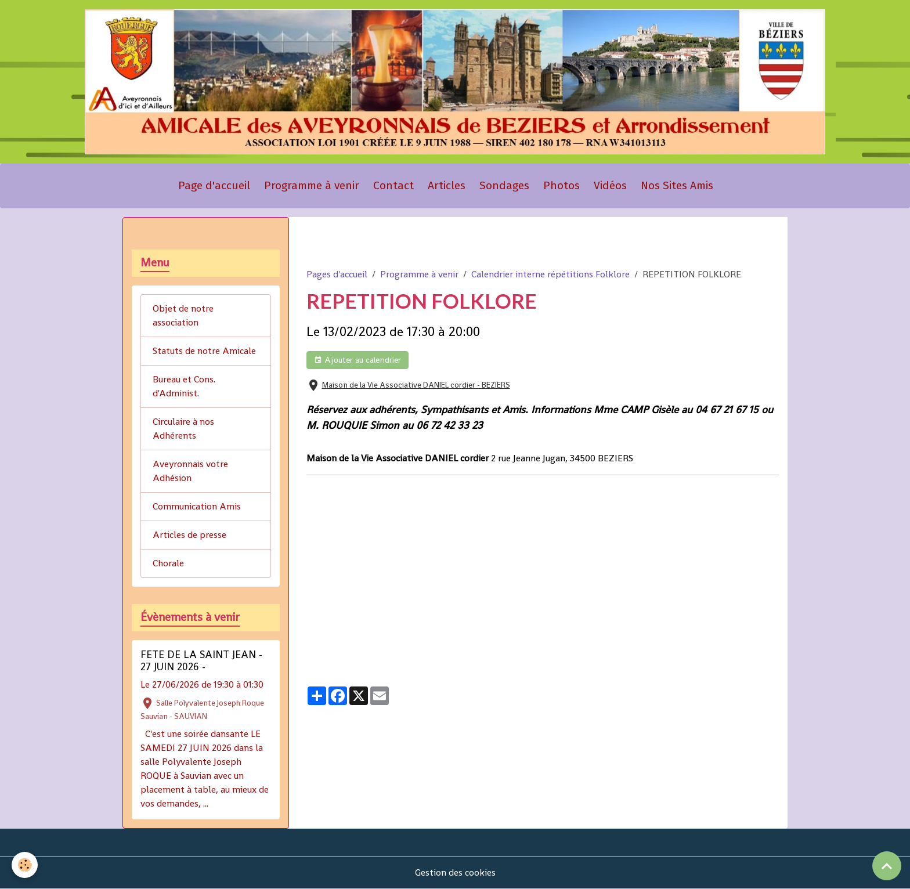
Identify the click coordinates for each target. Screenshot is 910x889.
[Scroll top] (886, 865)
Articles (446, 185)
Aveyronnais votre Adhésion (190, 471)
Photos (561, 185)
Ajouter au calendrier (357, 360)
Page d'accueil (214, 185)
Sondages (504, 185)
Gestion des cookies (455, 872)
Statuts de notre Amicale (204, 351)
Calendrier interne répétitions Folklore (550, 274)
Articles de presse (189, 535)
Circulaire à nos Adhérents (183, 428)
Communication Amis (197, 506)
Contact (393, 185)
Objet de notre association (183, 315)
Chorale (168, 563)
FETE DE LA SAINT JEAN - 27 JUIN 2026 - (201, 660)
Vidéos (610, 185)
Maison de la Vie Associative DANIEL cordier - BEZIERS (416, 385)
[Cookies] (25, 865)
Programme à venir (311, 185)
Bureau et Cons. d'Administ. (184, 386)
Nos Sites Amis (677, 185)
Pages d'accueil (336, 274)
